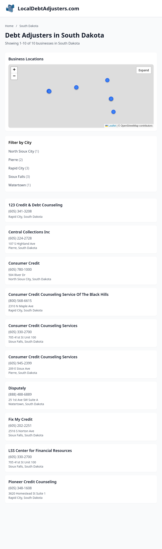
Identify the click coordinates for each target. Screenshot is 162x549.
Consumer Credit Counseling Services (42, 325)
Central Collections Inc (29, 231)
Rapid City (18, 168)
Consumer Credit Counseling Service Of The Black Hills (58, 294)
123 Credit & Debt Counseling (35, 204)
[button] (113, 112)
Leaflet (110, 125)
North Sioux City (23, 151)
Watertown (19, 185)
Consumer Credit (24, 263)
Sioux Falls (19, 176)
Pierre (15, 159)
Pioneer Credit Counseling (32, 481)
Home (9, 26)
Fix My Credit (20, 419)
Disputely (17, 388)
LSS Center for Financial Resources (40, 450)
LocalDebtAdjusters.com (48, 8)
